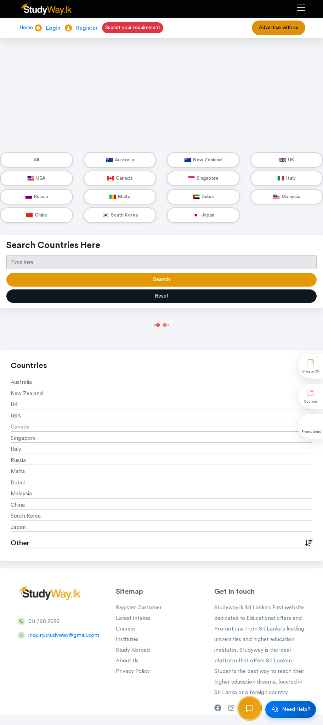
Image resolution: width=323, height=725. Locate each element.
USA (16, 416)
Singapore (23, 438)
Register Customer (139, 607)
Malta (18, 471)
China (18, 505)
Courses (126, 629)
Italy (16, 449)
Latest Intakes (133, 618)
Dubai (18, 482)
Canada (20, 427)
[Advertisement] (162, 87)
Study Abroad (133, 650)
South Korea (26, 516)
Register (87, 28)
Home (26, 27)
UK (14, 404)
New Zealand (27, 393)
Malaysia (21, 493)
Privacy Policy (133, 671)
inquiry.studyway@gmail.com (63, 635)
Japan (18, 527)
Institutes (127, 639)
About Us (127, 660)
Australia (21, 382)
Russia (18, 460)
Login (53, 28)
